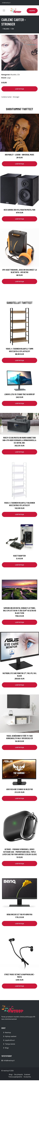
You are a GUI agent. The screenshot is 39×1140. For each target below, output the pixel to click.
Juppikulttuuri (10, 1040)
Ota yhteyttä (18, 1074)
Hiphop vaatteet (10, 1036)
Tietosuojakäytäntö (15, 1077)
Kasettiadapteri (19, 556)
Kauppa (32, 11)
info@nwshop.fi (6, 2)
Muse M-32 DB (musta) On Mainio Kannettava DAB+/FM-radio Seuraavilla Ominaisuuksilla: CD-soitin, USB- (19, 440)
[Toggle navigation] (3, 10)
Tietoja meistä (10, 1044)
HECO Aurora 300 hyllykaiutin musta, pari (19, 210)
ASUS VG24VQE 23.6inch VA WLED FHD (19, 789)
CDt (12, 29)
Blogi (7, 1048)
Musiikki (6, 29)
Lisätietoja (19, 89)
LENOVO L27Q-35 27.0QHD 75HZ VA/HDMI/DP (19, 394)
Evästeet (27, 1074)
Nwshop (8, 1032)
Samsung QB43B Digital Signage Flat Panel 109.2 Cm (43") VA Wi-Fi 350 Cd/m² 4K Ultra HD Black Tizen (19, 610)
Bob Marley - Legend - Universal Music (19, 154)
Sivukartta (27, 1077)
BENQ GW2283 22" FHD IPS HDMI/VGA (19, 914)
